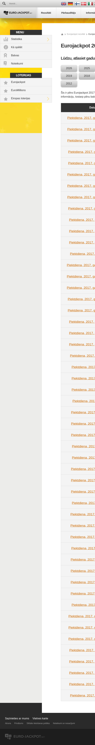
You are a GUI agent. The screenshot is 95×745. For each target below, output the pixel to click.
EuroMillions (18, 90)
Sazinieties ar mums (17, 718)
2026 (69, 68)
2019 (69, 75)
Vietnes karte (40, 718)
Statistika (16, 39)
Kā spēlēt (16, 47)
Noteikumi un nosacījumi (64, 723)
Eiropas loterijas (20, 98)
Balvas (15, 55)
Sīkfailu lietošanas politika (38, 723)
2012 (69, 83)
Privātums (18, 723)
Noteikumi (17, 63)
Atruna (8, 723)
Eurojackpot (18, 82)
